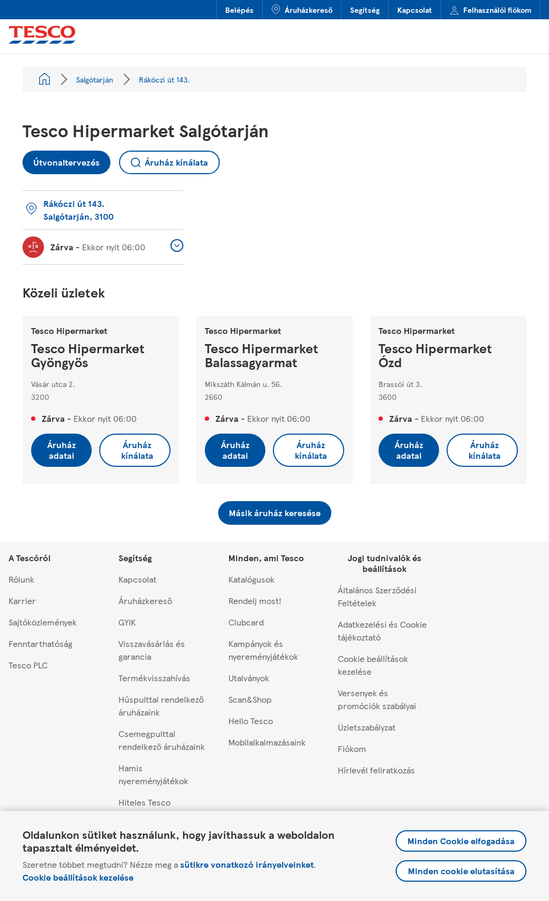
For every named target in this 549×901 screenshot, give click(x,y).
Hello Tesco (250, 720)
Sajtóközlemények (43, 622)
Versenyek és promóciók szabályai (377, 699)
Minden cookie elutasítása (461, 871)
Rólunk (21, 579)
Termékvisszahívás (154, 678)
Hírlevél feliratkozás (376, 770)
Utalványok (248, 678)
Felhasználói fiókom (490, 9)
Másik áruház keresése (275, 513)
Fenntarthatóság (40, 643)
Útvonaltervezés (61, 159)
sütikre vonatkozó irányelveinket (247, 864)
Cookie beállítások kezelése (78, 877)
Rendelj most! (254, 600)
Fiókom (352, 748)
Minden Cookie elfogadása (461, 841)
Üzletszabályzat (367, 727)
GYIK (127, 622)
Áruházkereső (301, 9)
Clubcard (246, 622)
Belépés (239, 9)
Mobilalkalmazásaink (267, 742)
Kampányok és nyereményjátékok (263, 649)
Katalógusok (251, 579)
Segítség (365, 9)
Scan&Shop (250, 699)
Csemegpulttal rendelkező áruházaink (161, 740)
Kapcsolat (414, 9)
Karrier (22, 600)
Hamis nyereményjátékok (153, 774)
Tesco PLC (28, 665)
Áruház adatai (61, 449)
